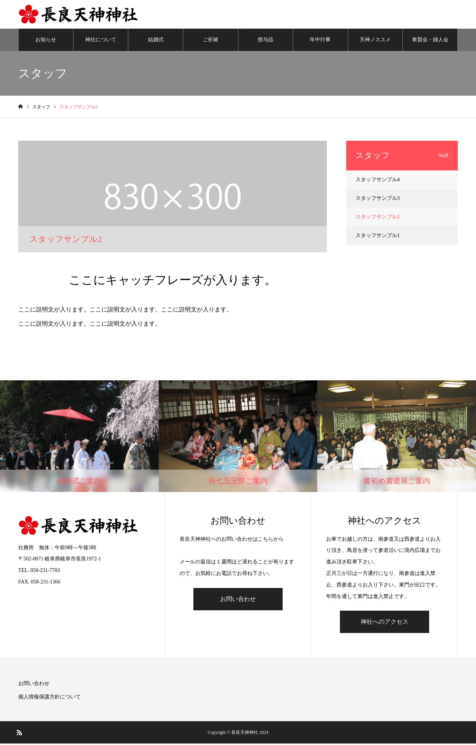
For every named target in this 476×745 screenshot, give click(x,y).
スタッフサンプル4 (378, 180)
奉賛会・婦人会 (430, 41)
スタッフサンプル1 (378, 236)
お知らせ (45, 41)
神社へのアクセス (384, 623)
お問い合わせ (238, 600)
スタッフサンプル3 (378, 199)
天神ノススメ (375, 41)
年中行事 (320, 41)
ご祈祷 (210, 41)
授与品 (265, 41)
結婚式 (156, 41)
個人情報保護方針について (49, 698)
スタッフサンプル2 (378, 218)
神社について (100, 41)
